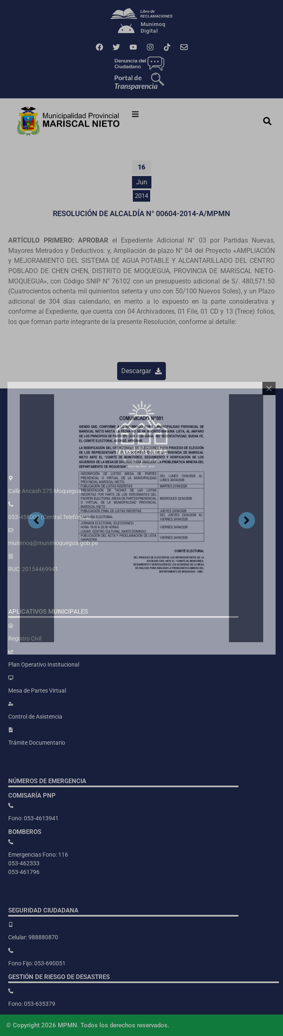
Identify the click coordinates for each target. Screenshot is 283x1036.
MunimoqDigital (153, 27)
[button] (135, 114)
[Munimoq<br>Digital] (126, 29)
